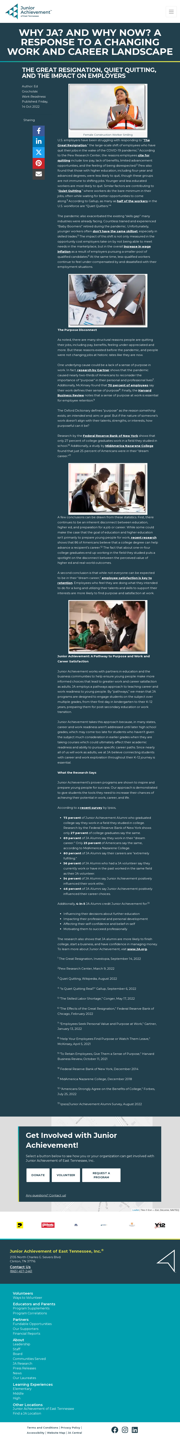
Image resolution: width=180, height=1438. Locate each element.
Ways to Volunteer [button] (27, 1298)
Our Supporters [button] (25, 1329)
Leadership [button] (21, 1344)
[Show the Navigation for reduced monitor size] (171, 11)
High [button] (16, 1398)
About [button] (18, 1340)
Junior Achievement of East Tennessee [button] (43, 1409)
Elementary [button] (22, 1389)
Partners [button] (21, 1319)
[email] (39, 175)
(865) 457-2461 (21, 1271)
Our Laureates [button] (24, 1378)
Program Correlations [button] (30, 1313)
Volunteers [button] (23, 1293)
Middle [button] (18, 1393)
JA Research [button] (22, 1363)
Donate (38, 1175)
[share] (39, 132)
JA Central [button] (75, 1432)
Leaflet (135, 1210)
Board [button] (18, 1354)
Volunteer (66, 1175)
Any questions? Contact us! (46, 1195)
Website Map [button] (56, 1432)
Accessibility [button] (35, 1432)
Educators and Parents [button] (34, 1304)
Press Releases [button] (24, 1368)
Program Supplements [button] (31, 1308)
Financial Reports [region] (26, 1333)
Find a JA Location (27, 1413)
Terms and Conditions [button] (42, 1427)
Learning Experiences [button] (33, 1384)
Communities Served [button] (29, 1359)
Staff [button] (16, 1349)
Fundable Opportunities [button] (32, 1324)
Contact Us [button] (20, 1267)
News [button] (17, 1373)
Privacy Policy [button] (70, 1427)
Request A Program (101, 1175)
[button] (115, 1430)
